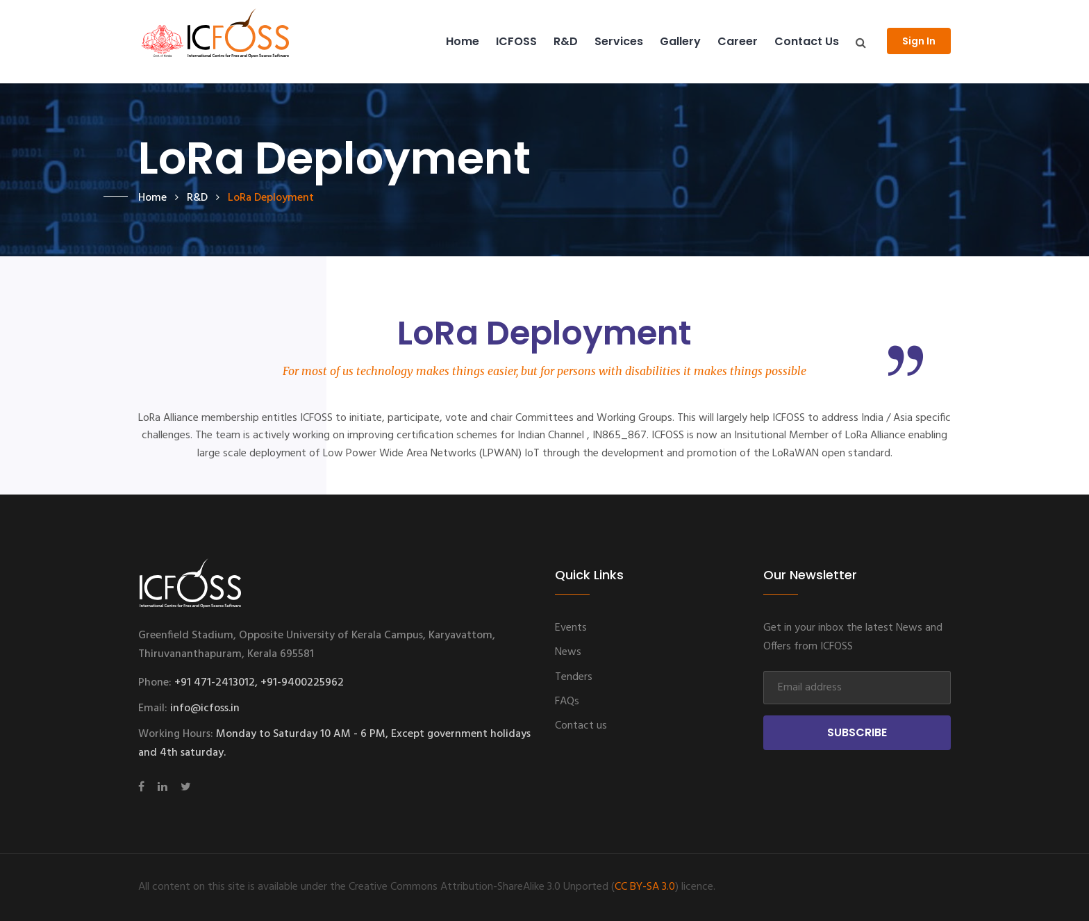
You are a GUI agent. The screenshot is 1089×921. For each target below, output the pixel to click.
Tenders (573, 677)
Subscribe (857, 732)
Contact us (806, 41)
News (568, 652)
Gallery (680, 41)
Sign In (919, 41)
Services (619, 41)
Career (737, 41)
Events (571, 628)
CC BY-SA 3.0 (645, 887)
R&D (566, 41)
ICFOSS (516, 41)
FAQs (567, 701)
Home (462, 41)
